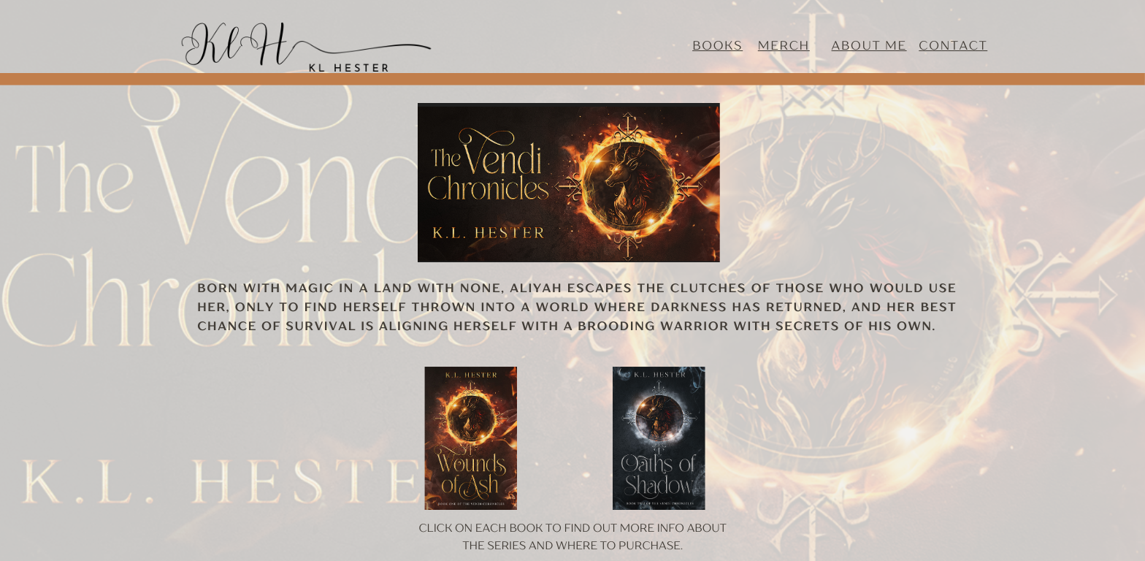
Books (717, 45)
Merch (784, 45)
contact (953, 45)
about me (869, 45)
